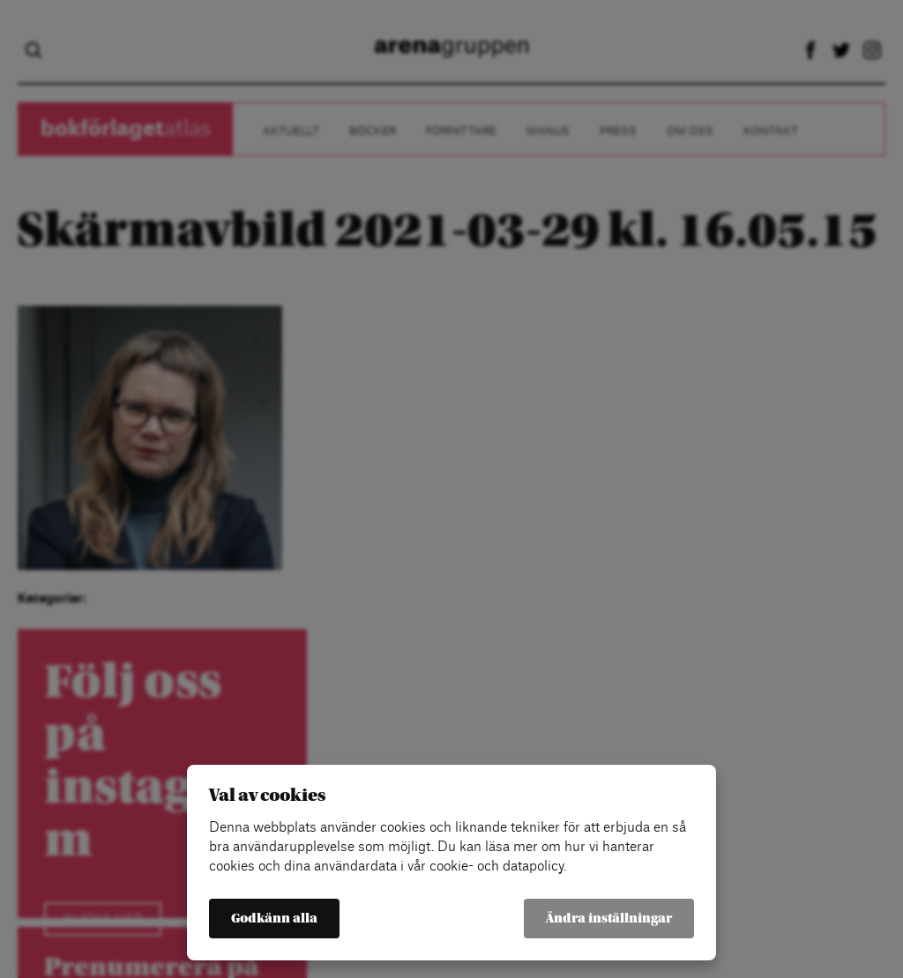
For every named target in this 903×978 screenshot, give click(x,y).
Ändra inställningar (609, 918)
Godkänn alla (274, 918)
